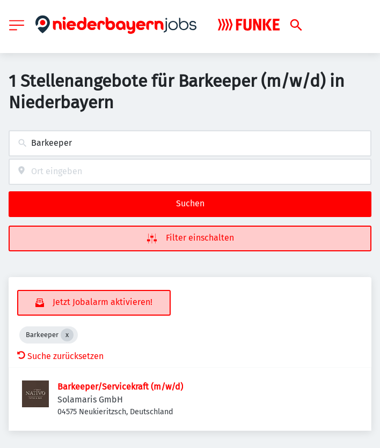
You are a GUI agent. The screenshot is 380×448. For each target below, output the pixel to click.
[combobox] (190, 143)
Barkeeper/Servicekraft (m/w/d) (120, 387)
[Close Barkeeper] (67, 334)
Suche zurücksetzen (60, 356)
